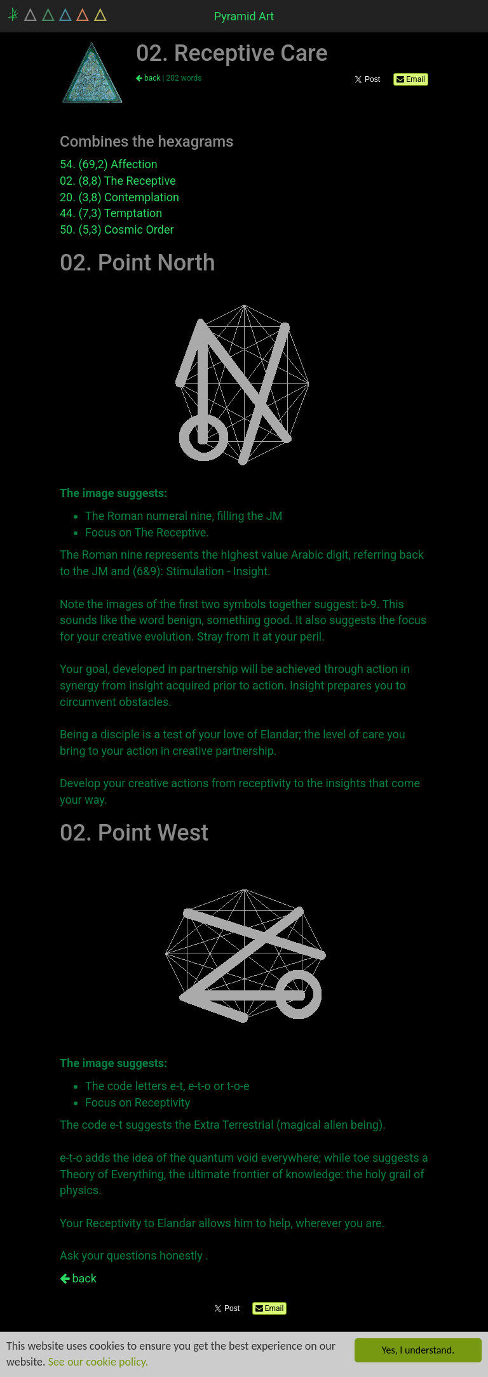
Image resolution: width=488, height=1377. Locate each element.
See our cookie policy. (98, 1362)
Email (410, 79)
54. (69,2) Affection (109, 164)
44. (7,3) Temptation (111, 213)
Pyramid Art (244, 16)
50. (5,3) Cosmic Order (117, 229)
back (148, 78)
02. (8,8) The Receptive (118, 180)
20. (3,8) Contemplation (119, 197)
